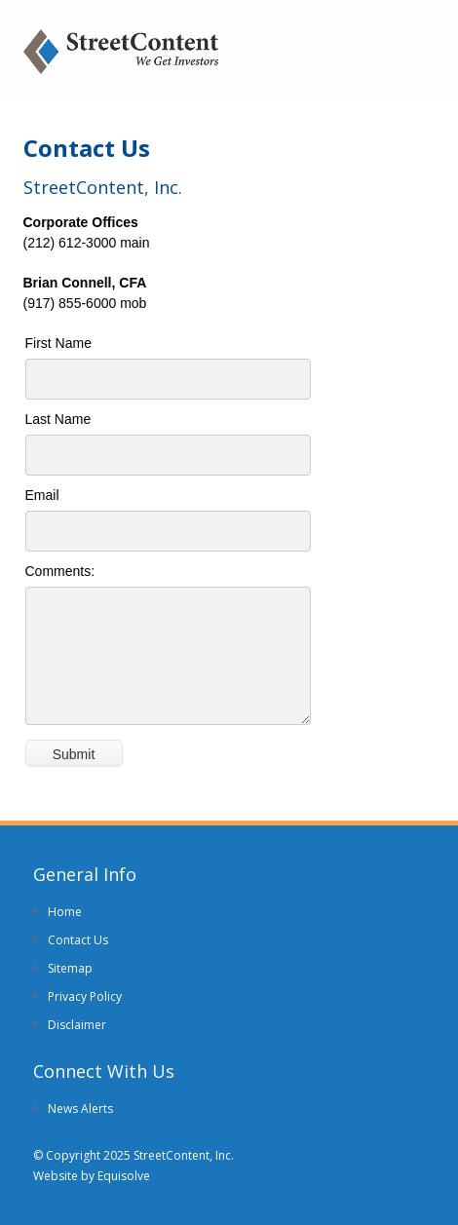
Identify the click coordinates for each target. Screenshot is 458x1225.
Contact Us (78, 940)
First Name (58, 343)
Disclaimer (77, 1024)
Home (65, 911)
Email (42, 495)
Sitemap (70, 968)
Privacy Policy (85, 996)
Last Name (58, 419)
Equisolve (123, 1176)
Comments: (60, 571)
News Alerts (80, 1108)
